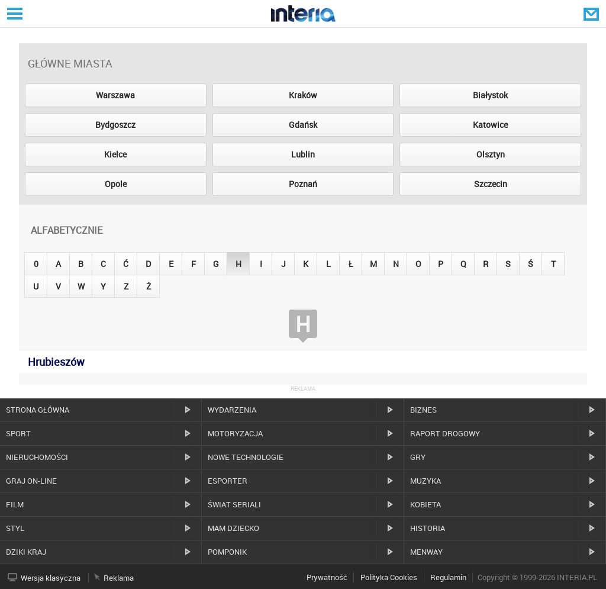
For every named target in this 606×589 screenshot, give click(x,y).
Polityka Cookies (388, 577)
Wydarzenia (232, 409)
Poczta (592, 13)
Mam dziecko (233, 528)
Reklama (119, 577)
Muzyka (425, 480)
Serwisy (13, 13)
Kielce (115, 154)
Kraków (303, 95)
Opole (116, 183)
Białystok (490, 95)
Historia (427, 528)
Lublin (303, 154)
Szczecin (490, 183)
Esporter (227, 480)
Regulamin (448, 577)
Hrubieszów (56, 362)
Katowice (490, 124)
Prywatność (327, 577)
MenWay (426, 551)
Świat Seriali (234, 504)
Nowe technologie (245, 457)
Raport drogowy (445, 433)
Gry (418, 457)
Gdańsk (303, 124)
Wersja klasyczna (50, 577)
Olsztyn (490, 154)
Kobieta (425, 504)
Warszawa (115, 95)
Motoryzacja (235, 433)
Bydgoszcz (115, 124)
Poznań (303, 183)
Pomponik (227, 551)
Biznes (423, 409)
